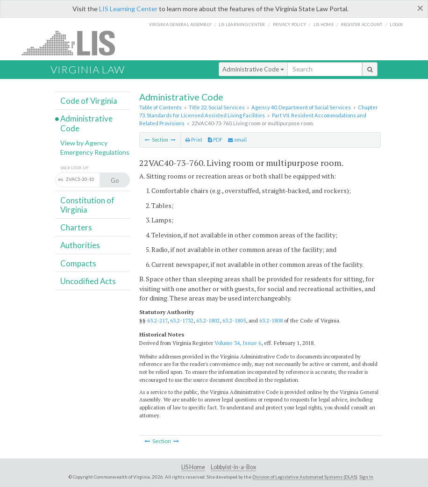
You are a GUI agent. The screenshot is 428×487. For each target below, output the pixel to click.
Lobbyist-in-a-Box (233, 467)
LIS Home (193, 467)
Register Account (362, 24)
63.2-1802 (208, 320)
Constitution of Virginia (87, 205)
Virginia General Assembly (180, 24)
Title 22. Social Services (217, 107)
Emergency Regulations (94, 152)
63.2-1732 (181, 320)
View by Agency (83, 143)
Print (193, 140)
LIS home (324, 24)
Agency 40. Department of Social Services (301, 107)
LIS (73, 43)
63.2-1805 (234, 320)
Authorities (80, 245)
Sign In (366, 477)
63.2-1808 (271, 320)
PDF (215, 140)
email (237, 140)
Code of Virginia (88, 101)
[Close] (420, 8)
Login (396, 24)
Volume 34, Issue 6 (237, 342)
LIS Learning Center (128, 9)
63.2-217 (157, 320)
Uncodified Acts (88, 281)
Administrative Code (253, 69)
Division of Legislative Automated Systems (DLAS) (304, 477)
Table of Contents (160, 107)
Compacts (78, 263)
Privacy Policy (290, 24)
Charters (76, 227)
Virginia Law (87, 69)
